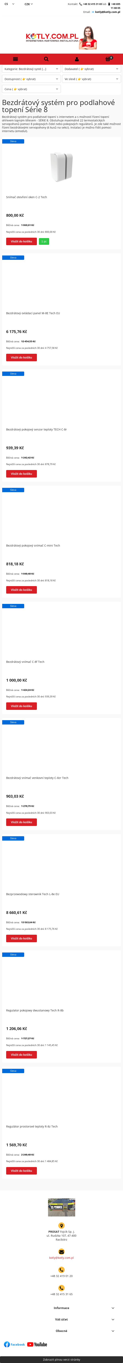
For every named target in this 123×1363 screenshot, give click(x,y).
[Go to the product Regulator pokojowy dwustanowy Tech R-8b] (61, 980)
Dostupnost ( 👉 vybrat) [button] (20, 79)
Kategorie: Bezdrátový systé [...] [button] (25, 69)
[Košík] (108, 59)
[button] (15, 59)
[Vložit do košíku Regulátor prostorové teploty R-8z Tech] (21, 1171)
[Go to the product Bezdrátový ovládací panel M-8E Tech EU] (61, 282)
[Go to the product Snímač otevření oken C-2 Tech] (61, 166)
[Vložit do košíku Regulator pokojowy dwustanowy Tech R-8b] (21, 1054)
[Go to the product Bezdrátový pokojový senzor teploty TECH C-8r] (61, 399)
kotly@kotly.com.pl (107, 12)
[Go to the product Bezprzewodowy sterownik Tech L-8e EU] (61, 863)
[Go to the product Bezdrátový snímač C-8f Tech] (61, 631)
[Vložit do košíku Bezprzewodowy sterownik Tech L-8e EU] (21, 938)
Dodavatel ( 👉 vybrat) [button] (79, 69)
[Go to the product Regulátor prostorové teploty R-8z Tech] (61, 1096)
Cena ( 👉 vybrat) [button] (16, 89)
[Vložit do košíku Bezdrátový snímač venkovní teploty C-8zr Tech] (21, 822)
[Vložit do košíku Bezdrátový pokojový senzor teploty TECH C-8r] (21, 474)
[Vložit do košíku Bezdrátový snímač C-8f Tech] (21, 706)
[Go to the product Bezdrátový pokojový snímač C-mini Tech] (61, 515)
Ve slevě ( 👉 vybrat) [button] (78, 79)
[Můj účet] (77, 59)
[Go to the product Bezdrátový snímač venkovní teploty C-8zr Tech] (61, 747)
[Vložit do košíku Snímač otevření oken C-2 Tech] (21, 241)
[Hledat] (46, 59)
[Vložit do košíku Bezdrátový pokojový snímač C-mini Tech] (21, 590)
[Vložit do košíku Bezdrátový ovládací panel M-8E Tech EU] (21, 357)
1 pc (44, 241)
